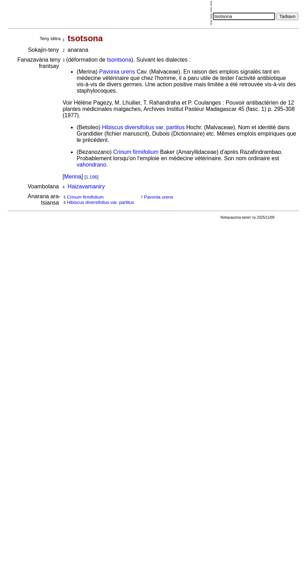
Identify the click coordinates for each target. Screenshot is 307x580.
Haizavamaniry (86, 186)
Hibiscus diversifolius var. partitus (143, 127)
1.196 (91, 177)
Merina (72, 177)
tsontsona (119, 60)
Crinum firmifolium (135, 152)
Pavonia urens (117, 72)
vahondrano (91, 165)
